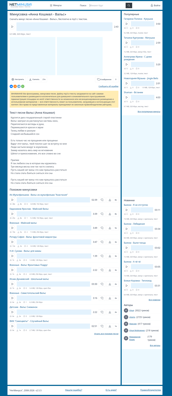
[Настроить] (18, 79)
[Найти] (129, 5)
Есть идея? (111, 390)
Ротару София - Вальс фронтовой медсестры (33, 237)
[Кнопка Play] (12, 26)
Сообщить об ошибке (108, 86)
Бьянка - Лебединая (134, 223)
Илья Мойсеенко (137, 330)
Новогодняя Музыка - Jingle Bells (141, 78)
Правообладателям (150, 390)
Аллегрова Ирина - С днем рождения (138, 58)
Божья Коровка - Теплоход (137, 280)
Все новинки (154, 300)
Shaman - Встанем (133, 92)
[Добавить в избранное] (106, 79)
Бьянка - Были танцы (135, 242)
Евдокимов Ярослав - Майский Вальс (29, 208)
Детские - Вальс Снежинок (23, 307)
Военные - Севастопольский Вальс (28, 293)
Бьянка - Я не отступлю (136, 205)
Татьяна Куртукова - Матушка (139, 37)
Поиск (83, 5)
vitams (132, 317)
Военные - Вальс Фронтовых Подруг (29, 265)
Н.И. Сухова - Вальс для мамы (25, 251)
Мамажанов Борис (134, 338)
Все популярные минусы (149, 111)
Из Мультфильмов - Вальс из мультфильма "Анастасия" (39, 194)
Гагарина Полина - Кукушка (138, 18)
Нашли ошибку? (73, 390)
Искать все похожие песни (106, 334)
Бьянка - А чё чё (132, 261)
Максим (133, 323)
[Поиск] (106, 5)
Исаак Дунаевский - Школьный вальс (29, 279)
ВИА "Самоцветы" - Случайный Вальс (29, 321)
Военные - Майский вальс (23, 222)
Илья (131, 310)
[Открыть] (112, 199)
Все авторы (155, 345)
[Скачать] (37, 79)
